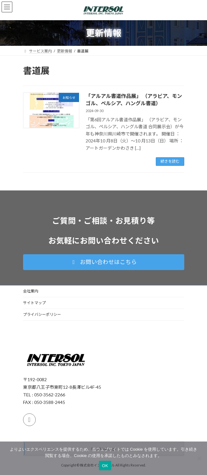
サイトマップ (34, 302)
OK (105, 465)
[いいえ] (199, 458)
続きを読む (170, 161)
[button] (103, 262)
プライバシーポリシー (42, 314)
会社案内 (30, 291)
